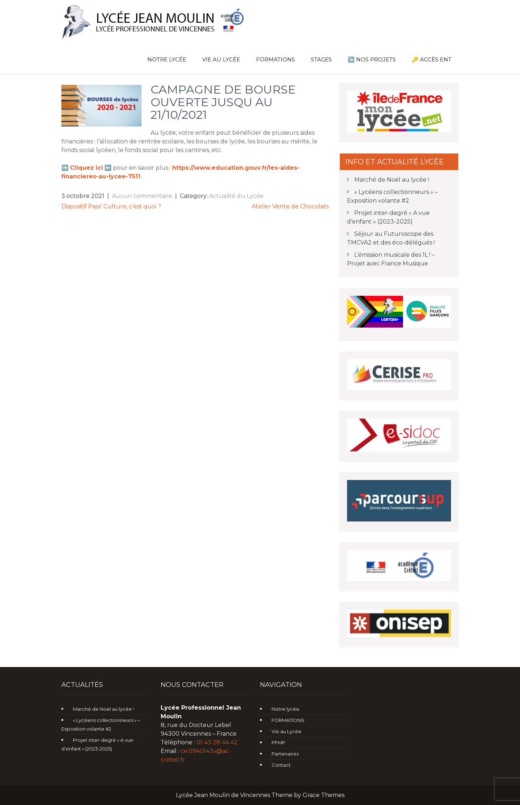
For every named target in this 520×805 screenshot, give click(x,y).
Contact (281, 765)
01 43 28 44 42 (217, 742)
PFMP (278, 742)
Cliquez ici (86, 167)
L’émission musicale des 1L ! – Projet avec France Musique (391, 259)
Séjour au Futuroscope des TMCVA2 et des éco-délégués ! (391, 238)
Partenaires (285, 754)
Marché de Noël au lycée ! (391, 179)
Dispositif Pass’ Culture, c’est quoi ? (111, 206)
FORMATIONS (275, 59)
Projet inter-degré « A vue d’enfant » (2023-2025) (388, 217)
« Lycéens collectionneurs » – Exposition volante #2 (392, 196)
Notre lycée (166, 59)
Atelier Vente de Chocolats (290, 206)
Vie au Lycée (221, 59)
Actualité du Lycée (236, 195)
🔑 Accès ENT (431, 59)
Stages (321, 59)
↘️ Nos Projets (372, 59)
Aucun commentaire (142, 195)
